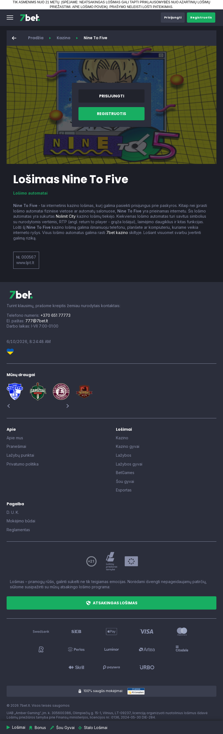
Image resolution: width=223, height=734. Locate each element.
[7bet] (30, 17)
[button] (10, 17)
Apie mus (15, 437)
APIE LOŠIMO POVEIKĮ (90, 7)
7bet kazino (117, 232)
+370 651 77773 (55, 315)
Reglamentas (18, 529)
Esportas (124, 490)
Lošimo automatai (30, 193)
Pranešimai (16, 446)
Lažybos (123, 455)
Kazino (63, 38)
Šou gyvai (125, 481)
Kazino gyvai (127, 446)
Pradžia (35, 38)
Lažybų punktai (20, 455)
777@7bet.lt (36, 320)
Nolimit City (66, 216)
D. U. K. (13, 512)
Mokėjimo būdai (21, 520)
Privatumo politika (23, 464)
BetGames (125, 472)
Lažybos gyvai (129, 464)
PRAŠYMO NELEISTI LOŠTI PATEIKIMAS (141, 7)
